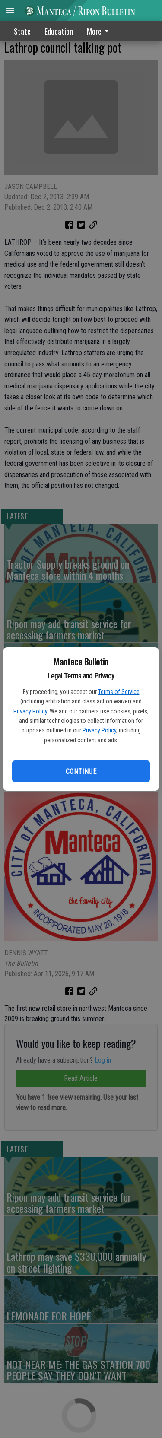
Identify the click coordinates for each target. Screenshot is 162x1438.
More (99, 31)
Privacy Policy (30, 711)
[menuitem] (100, 31)
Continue (81, 771)
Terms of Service (119, 691)
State (22, 31)
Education (58, 31)
